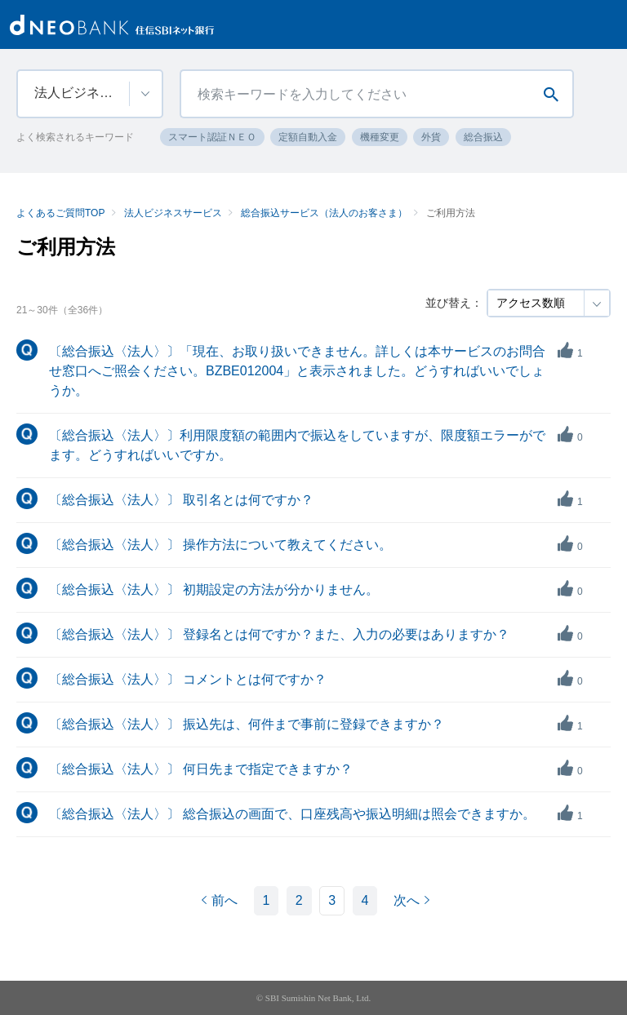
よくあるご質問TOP (60, 213)
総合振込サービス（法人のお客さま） (324, 213)
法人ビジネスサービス (173, 213)
